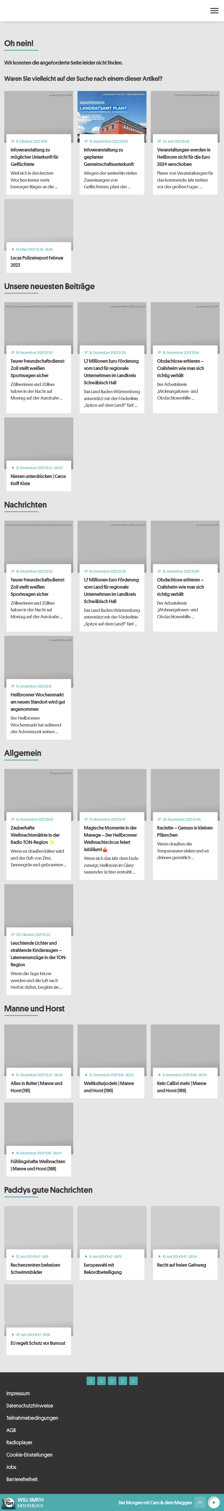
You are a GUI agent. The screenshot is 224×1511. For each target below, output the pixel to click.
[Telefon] (123, 1381)
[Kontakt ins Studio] (133, 1381)
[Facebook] (91, 1381)
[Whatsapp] (112, 1381)
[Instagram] (101, 1381)
